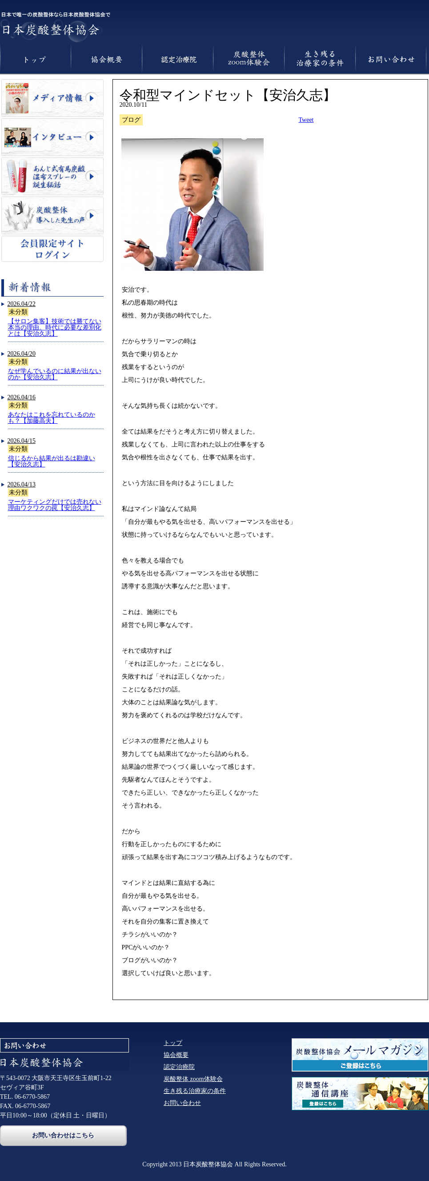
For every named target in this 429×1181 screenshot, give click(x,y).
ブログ (131, 119)
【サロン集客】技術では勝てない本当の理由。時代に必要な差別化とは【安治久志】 (54, 327)
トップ (173, 1043)
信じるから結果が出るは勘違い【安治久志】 (51, 461)
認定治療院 (179, 1067)
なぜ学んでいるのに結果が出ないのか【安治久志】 (54, 374)
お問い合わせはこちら (63, 1135)
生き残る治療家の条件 (195, 1091)
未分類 (18, 312)
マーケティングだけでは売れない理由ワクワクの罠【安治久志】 (54, 504)
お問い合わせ (182, 1103)
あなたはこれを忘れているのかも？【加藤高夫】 (51, 417)
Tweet (306, 119)
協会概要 (176, 1055)
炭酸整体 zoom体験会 (193, 1079)
